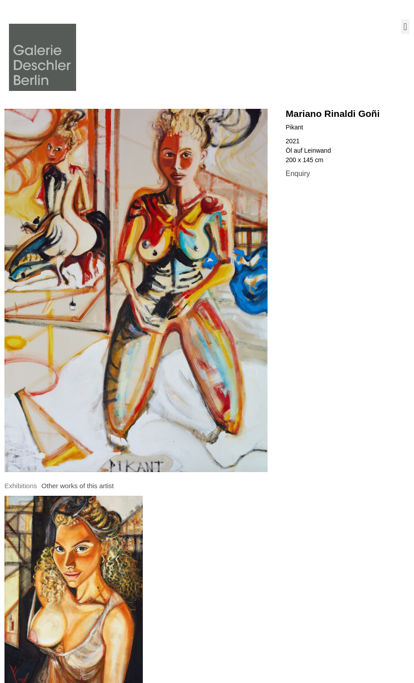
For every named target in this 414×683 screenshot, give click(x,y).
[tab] (20, 486)
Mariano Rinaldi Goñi (333, 113)
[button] (405, 26)
